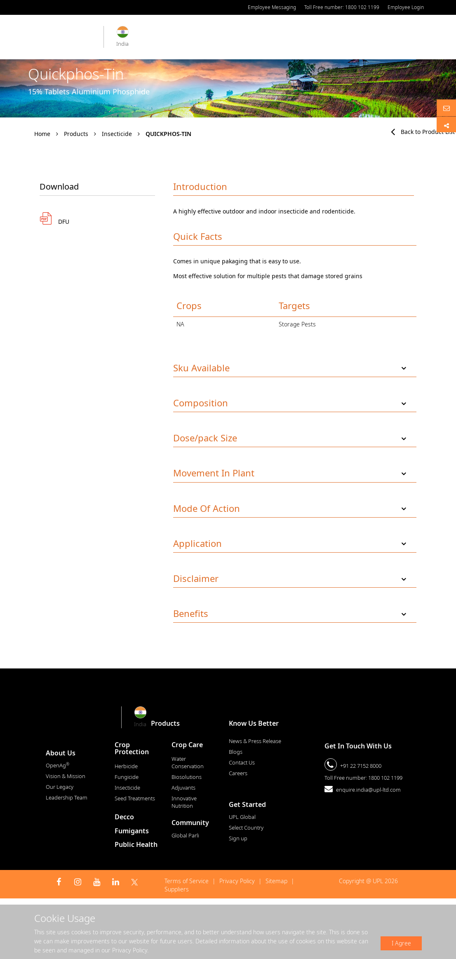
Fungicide (127, 777)
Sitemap (276, 881)
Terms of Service (187, 881)
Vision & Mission (65, 776)
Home (42, 134)
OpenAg (57, 765)
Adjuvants (183, 787)
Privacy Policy (237, 881)
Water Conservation (188, 762)
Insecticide (117, 134)
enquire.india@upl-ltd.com (368, 789)
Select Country (246, 827)
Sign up (238, 838)
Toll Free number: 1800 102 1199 (341, 7)
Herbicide (126, 766)
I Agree (401, 943)
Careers (238, 773)
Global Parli (185, 835)
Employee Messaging (272, 7)
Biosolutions (187, 777)
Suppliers (177, 889)
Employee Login (406, 7)
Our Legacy (59, 786)
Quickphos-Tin (168, 134)
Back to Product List (423, 132)
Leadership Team (66, 797)
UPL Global (242, 817)
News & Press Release (255, 741)
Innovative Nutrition (184, 802)
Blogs (235, 751)
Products (76, 134)
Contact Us (242, 762)
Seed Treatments (135, 798)
